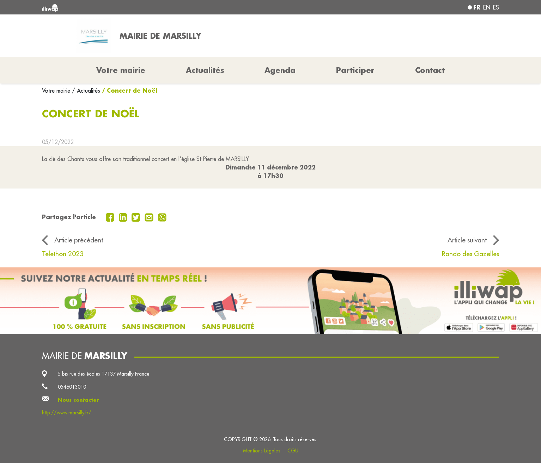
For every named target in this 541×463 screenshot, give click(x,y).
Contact (430, 70)
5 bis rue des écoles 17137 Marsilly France (103, 374)
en (486, 7)
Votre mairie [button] (120, 70)
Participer (355, 70)
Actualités (205, 70)
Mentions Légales (261, 450)
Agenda (280, 70)
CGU (292, 450)
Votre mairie (57, 90)
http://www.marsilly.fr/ (66, 412)
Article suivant (467, 240)
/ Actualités (86, 90)
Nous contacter (78, 400)
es (496, 7)
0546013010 (72, 387)
